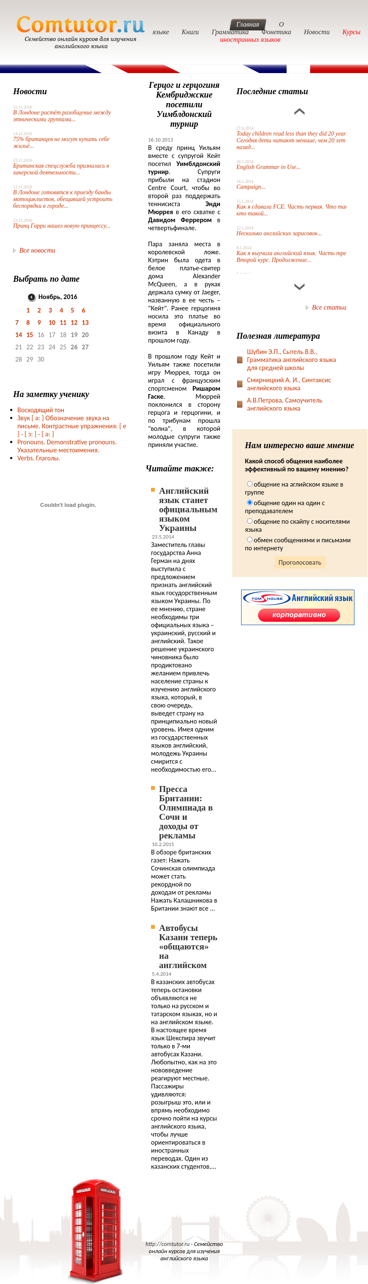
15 (29, 335)
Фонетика (276, 31)
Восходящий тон (40, 410)
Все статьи (329, 307)
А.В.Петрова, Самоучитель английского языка (284, 404)
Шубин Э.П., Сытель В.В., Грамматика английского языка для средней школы (291, 360)
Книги (190, 31)
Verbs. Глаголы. (38, 458)
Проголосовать (300, 562)
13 (85, 322)
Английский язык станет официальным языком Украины (188, 509)
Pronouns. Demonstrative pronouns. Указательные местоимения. (67, 446)
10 (52, 322)
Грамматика (230, 31)
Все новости (37, 250)
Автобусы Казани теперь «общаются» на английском (188, 946)
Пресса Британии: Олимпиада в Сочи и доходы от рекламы (186, 812)
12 (74, 322)
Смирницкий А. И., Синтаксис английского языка (289, 384)
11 (63, 322)
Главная (247, 24)
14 (18, 335)
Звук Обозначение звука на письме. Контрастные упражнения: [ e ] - (71, 426)
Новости (317, 31)
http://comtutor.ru (167, 1244)
